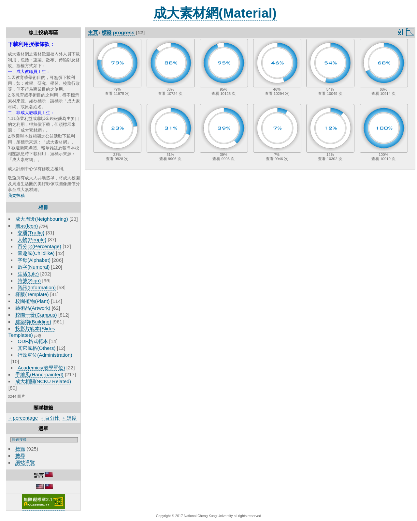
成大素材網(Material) (215, 13)
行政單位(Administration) (45, 355)
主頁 (93, 32)
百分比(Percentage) (39, 246)
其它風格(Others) (36, 348)
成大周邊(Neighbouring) (41, 219)
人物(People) (32, 239)
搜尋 (20, 455)
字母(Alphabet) (34, 260)
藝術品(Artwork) (32, 308)
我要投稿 (16, 195)
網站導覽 (25, 462)
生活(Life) (28, 273)
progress (124, 32)
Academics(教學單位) (41, 367)
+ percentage (23, 418)
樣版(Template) (32, 294)
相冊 (43, 207)
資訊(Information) (37, 287)
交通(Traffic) (31, 232)
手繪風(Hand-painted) (39, 374)
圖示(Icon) (26, 226)
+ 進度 (70, 418)
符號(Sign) (29, 280)
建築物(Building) (33, 321)
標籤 (20, 449)
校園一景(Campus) (36, 315)
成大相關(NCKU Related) (43, 381)
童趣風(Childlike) (36, 253)
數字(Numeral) (34, 267)
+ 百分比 (50, 418)
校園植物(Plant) (32, 301)
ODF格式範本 (33, 341)
